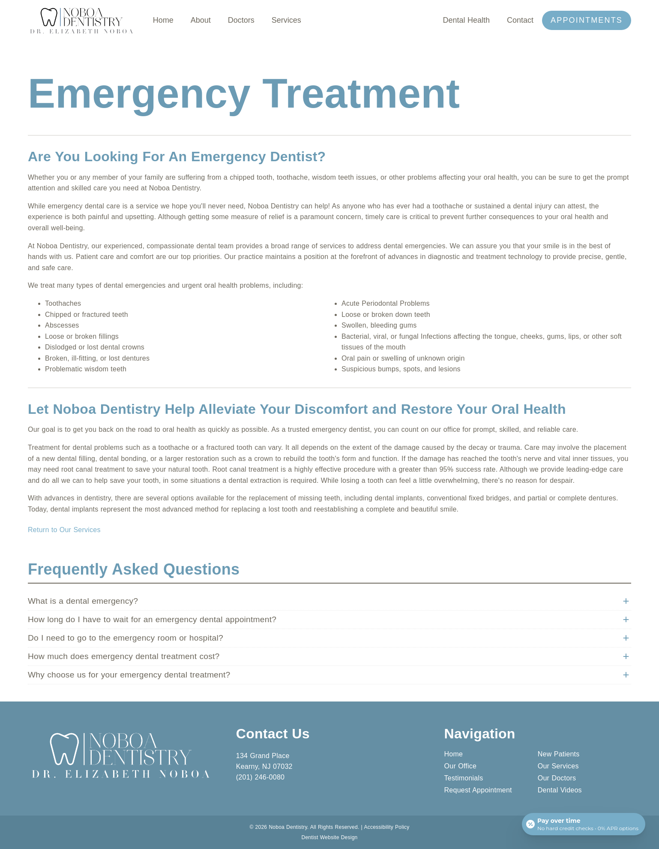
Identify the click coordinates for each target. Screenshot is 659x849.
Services (286, 20)
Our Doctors (557, 778)
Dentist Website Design (330, 837)
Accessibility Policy (386, 827)
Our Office (460, 766)
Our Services (558, 766)
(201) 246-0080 (260, 777)
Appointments (587, 20)
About (201, 20)
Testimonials (463, 778)
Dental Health (466, 20)
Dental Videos (560, 790)
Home (163, 20)
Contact (520, 20)
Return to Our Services (64, 529)
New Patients (559, 754)
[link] (82, 34)
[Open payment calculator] (583, 824)
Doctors (241, 20)
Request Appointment (478, 790)
